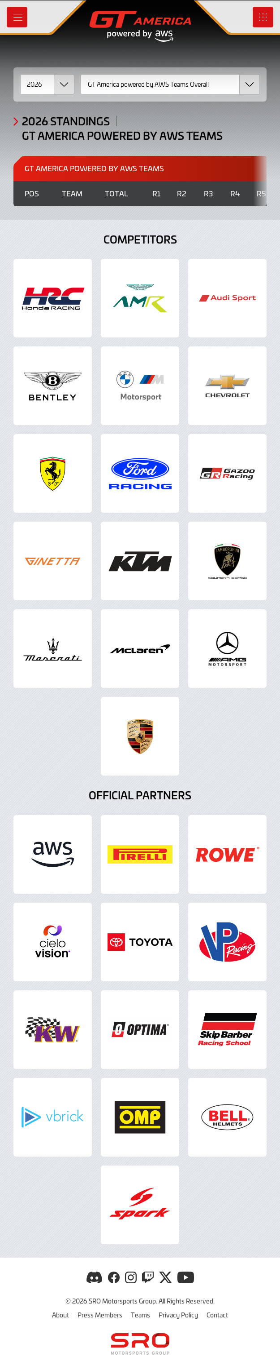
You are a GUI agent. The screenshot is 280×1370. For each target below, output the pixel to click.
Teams (140, 1314)
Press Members (100, 1314)
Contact (217, 1314)
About (60, 1314)
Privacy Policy (178, 1314)
